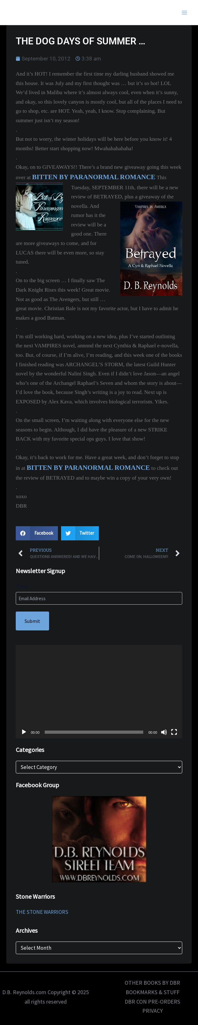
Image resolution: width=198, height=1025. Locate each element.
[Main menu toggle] (185, 12)
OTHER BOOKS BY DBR (152, 982)
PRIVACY (152, 1010)
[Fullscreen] (174, 732)
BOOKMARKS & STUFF (152, 992)
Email (22, 586)
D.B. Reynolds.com (40, 12)
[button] (37, 533)
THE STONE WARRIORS (42, 911)
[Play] (24, 732)
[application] (99, 692)
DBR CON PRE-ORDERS (152, 1001)
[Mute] (164, 732)
